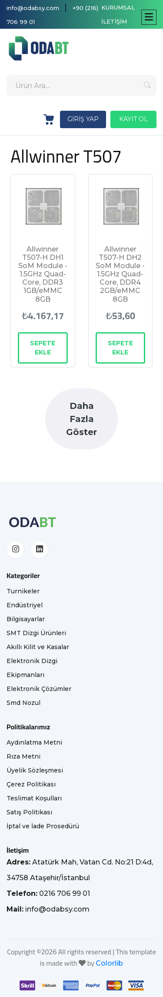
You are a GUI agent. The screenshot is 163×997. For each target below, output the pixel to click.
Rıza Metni (23, 756)
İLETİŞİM (114, 21)
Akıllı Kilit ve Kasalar (38, 647)
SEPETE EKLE (42, 347)
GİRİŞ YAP (83, 119)
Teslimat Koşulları (34, 798)
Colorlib (109, 963)
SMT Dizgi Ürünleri (36, 633)
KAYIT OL (133, 119)
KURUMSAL (118, 7)
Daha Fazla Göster (81, 419)
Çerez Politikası (31, 784)
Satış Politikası (29, 812)
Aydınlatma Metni (34, 742)
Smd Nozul (23, 703)
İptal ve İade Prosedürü (43, 826)
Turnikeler (23, 591)
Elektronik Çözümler (39, 689)
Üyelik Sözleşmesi (35, 770)
